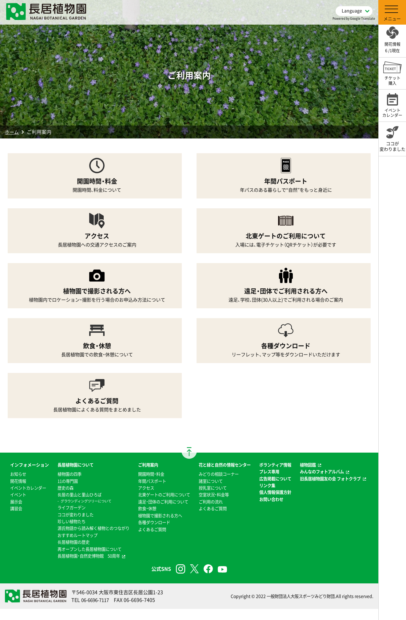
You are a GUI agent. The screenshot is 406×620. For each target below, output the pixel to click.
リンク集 (269, 503)
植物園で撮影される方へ (158, 526)
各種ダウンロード (152, 533)
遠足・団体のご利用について (162, 513)
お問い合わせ (274, 524)
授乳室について (213, 499)
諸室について (211, 492)
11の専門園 (62, 485)
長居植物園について (70, 469)
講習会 (10, 526)
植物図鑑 (311, 469)
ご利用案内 (145, 469)
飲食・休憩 (144, 520)
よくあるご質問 (150, 540)
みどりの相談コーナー (219, 485)
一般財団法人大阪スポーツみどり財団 (298, 607)
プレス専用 (271, 483)
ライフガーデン (66, 512)
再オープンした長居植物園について (85, 560)
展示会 (10, 520)
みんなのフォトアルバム (326, 476)
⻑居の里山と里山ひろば (74, 499)
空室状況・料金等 (214, 506)
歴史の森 (59, 492)
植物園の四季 (64, 478)
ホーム (12, 131)
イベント (13, 513)
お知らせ (13, 485)
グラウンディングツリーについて (81, 505)
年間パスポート (150, 485)
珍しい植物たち (66, 525)
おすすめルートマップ (72, 546)
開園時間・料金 (149, 478)
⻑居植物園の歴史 (68, 553)
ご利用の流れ (211, 513)
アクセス (143, 492)
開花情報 (13, 492)
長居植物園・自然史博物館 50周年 (84, 567)
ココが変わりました (70, 518)
